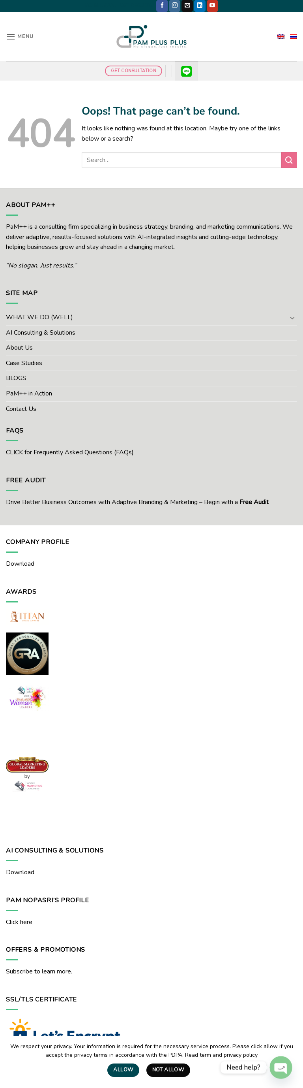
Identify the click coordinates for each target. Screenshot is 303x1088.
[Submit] (289, 160)
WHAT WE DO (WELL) (39, 317)
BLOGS (16, 378)
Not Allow (168, 1069)
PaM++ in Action (29, 393)
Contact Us (21, 409)
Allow (123, 1069)
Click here (19, 922)
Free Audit (254, 502)
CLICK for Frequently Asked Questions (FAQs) (70, 452)
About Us (19, 347)
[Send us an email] (187, 6)
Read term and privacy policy (221, 1055)
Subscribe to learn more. (39, 971)
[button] (20, 36)
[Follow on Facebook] (162, 6)
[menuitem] (280, 36)
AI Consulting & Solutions (40, 332)
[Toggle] (292, 317)
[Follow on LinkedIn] (200, 6)
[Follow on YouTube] (212, 6)
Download (20, 563)
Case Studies (24, 363)
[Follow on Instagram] (174, 6)
